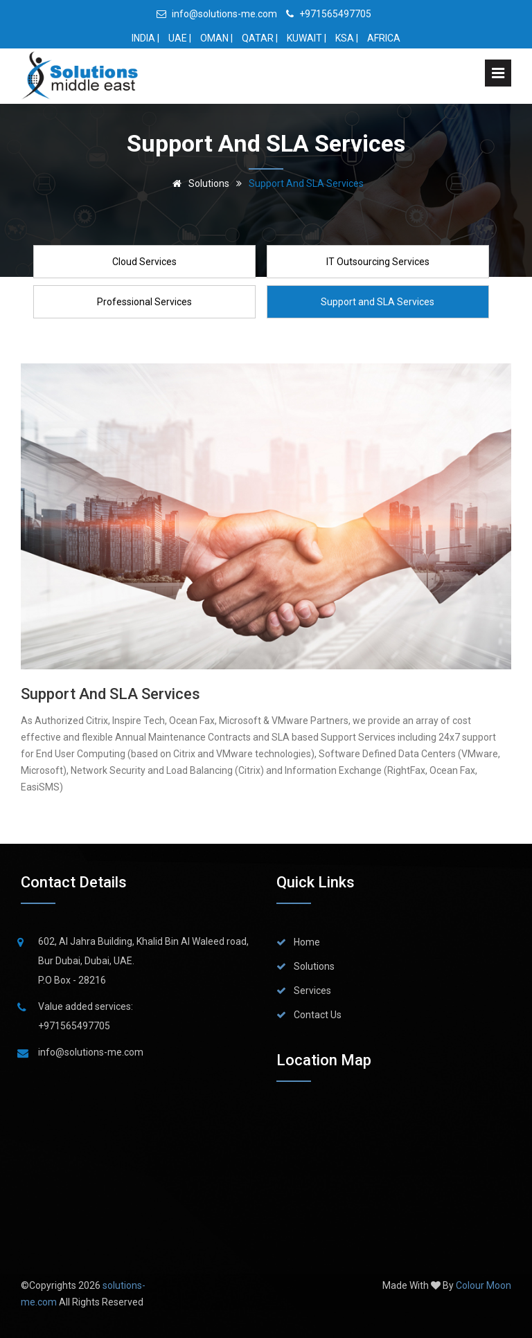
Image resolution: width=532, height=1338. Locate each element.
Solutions (198, 183)
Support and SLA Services (377, 301)
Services (312, 990)
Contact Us (318, 1014)
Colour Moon (483, 1285)
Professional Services (144, 301)
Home (307, 942)
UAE (177, 38)
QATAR (258, 38)
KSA (344, 38)
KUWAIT (304, 38)
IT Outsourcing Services (377, 261)
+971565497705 (328, 13)
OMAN (214, 38)
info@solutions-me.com (217, 13)
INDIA (143, 38)
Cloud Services (144, 261)
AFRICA (383, 38)
